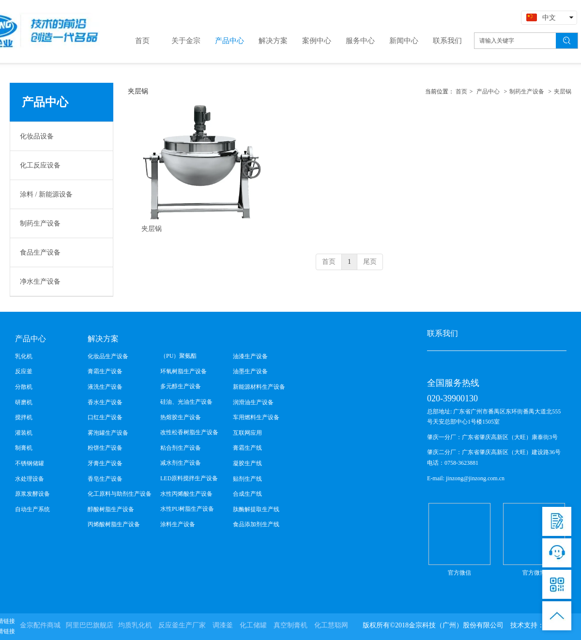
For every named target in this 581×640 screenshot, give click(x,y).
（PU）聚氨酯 (178, 355)
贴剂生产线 (247, 478)
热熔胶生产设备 (180, 417)
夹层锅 (562, 91)
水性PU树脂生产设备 (187, 508)
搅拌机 (23, 417)
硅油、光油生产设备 (186, 401)
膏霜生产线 (247, 447)
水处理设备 (29, 478)
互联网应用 (247, 432)
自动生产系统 (32, 509)
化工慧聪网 (331, 625)
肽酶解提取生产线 (256, 509)
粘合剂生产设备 (180, 447)
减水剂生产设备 (180, 462)
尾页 (370, 261)
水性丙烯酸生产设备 (186, 493)
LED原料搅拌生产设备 (189, 478)
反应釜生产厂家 (182, 625)
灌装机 (23, 432)
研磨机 (23, 402)
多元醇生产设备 (180, 386)
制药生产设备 (526, 91)
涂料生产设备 (177, 524)
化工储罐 (253, 625)
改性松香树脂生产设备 (189, 432)
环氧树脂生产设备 (183, 371)
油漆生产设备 (250, 356)
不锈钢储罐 (29, 463)
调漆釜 (223, 625)
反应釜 (23, 371)
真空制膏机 (290, 625)
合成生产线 (247, 493)
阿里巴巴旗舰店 (89, 625)
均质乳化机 (135, 625)
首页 (461, 91)
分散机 (23, 386)
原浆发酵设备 (32, 493)
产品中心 (488, 91)
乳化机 (23, 356)
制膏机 (23, 447)
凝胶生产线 (247, 463)
